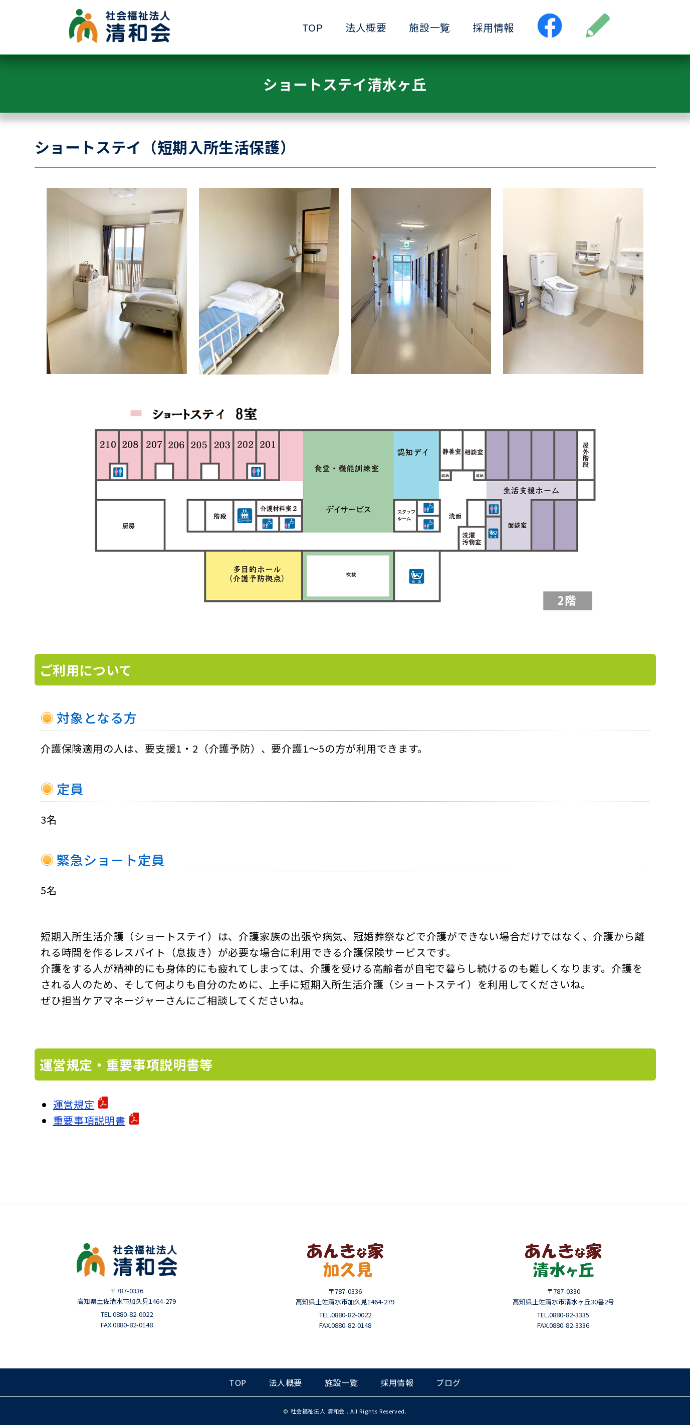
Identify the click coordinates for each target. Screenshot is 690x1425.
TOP (312, 27)
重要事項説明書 (89, 1120)
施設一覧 (429, 27)
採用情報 (493, 27)
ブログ (448, 1382)
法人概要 (366, 27)
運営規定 (74, 1104)
